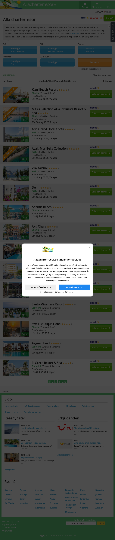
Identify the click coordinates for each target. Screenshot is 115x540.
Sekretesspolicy (46, 292)
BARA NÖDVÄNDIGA (41, 287)
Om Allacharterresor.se (65, 292)
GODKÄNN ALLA (74, 287)
